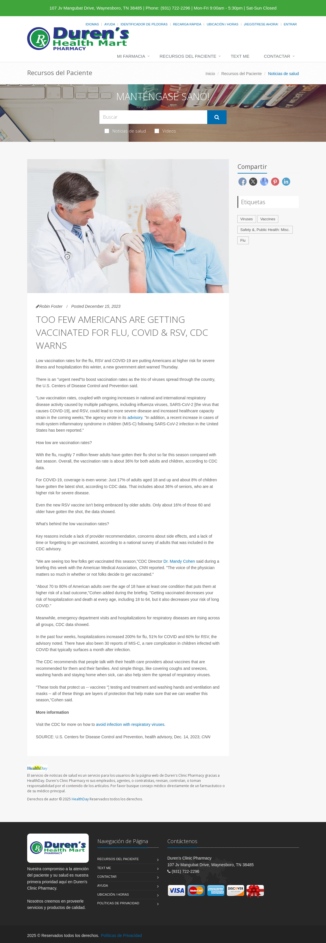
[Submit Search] (217, 117)
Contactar (277, 56)
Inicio (210, 73)
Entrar (290, 24)
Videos (165, 131)
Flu (243, 240)
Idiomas (92, 24)
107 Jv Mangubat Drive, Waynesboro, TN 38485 (95, 7)
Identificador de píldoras (144, 24)
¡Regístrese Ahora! (261, 24)
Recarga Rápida (187, 24)
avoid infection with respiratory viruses (130, 724)
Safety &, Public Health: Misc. (265, 230)
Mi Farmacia (131, 56)
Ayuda (109, 24)
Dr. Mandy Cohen (179, 561)
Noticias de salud (125, 131)
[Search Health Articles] (153, 117)
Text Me (240, 56)
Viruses (246, 219)
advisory (134, 417)
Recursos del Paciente (188, 56)
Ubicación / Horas (222, 24)
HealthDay (80, 799)
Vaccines (267, 219)
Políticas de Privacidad (118, 903)
